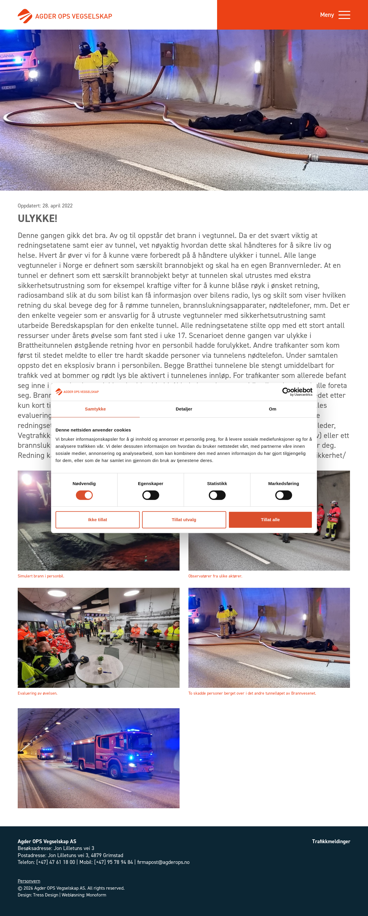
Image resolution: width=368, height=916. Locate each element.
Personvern (29, 881)
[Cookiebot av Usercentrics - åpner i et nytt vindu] (286, 391)
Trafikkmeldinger (331, 841)
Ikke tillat (97, 519)
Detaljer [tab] (184, 408)
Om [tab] (272, 408)
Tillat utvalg (184, 519)
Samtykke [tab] (95, 408)
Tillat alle (270, 519)
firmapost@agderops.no (163, 862)
